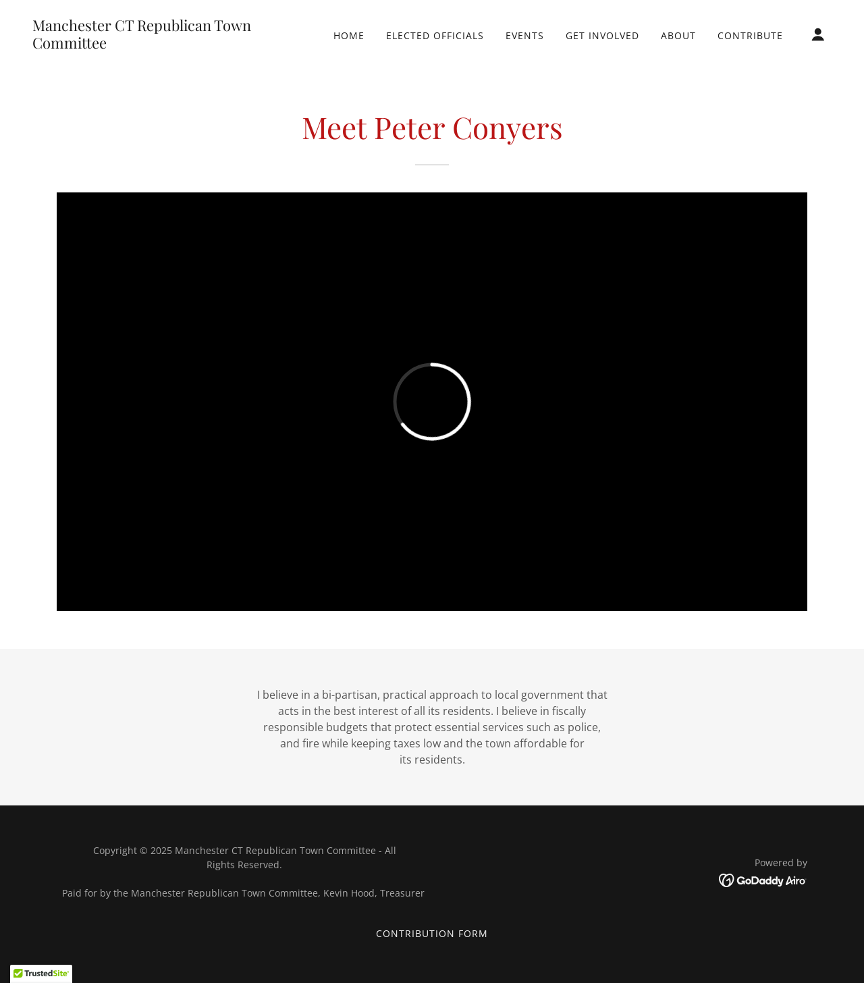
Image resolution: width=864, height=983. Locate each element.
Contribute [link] (750, 35)
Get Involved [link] (602, 35)
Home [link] (348, 35)
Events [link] (525, 35)
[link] (144, 44)
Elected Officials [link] (435, 35)
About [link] (678, 35)
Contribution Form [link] (432, 933)
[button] (818, 34)
